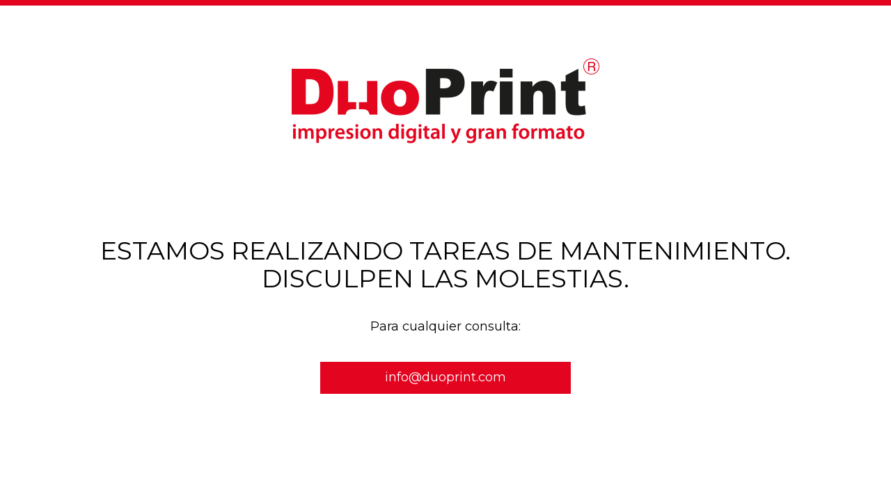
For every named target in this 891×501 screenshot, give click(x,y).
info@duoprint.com (445, 377)
